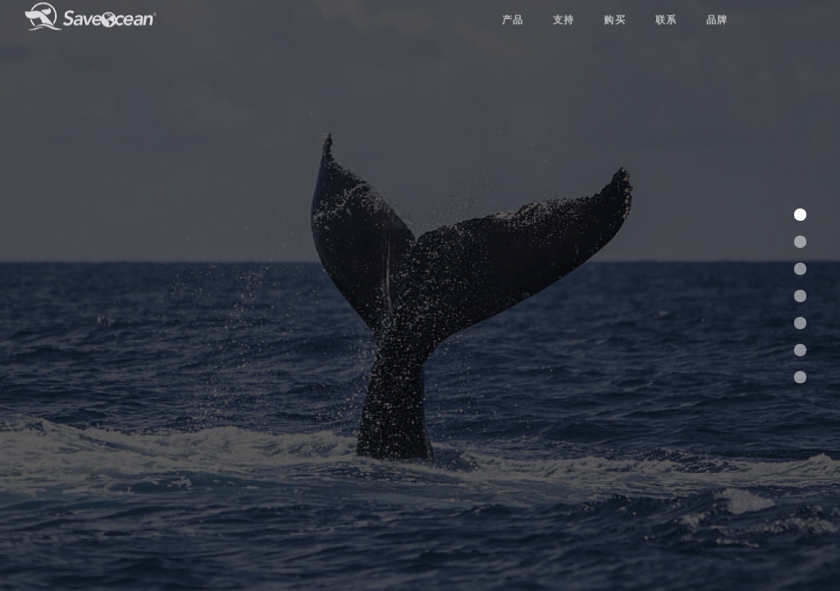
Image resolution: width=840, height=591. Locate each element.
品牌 (717, 8)
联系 (666, 8)
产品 (513, 8)
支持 (564, 8)
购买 (615, 8)
